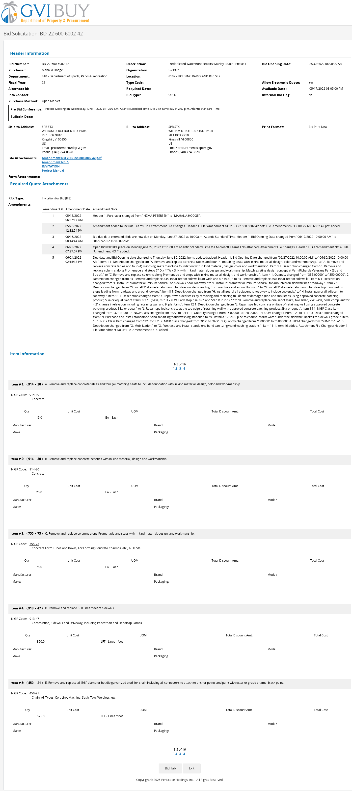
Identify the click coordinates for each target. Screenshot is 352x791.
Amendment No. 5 (55, 162)
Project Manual (53, 170)
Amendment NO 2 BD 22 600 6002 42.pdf (72, 158)
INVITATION (51, 166)
